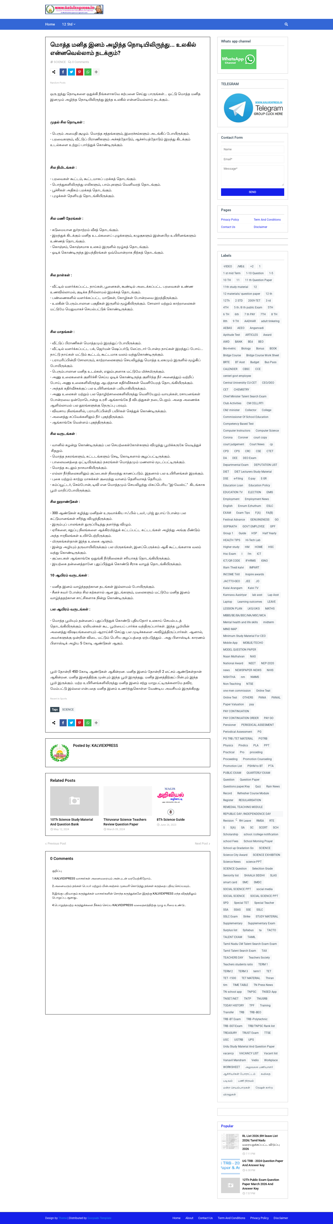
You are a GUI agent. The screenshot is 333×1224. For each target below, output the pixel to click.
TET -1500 (229, 978)
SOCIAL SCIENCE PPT (237, 889)
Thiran (270, 978)
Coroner (243, 437)
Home (177, 1218)
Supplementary (233, 923)
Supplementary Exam (261, 923)
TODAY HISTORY (233, 1005)
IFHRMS (251, 560)
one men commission (237, 690)
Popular (227, 1126)
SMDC (258, 882)
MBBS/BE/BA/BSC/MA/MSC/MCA (244, 615)
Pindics (243, 745)
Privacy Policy (230, 219)
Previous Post (57, 842)
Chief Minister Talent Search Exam (245, 396)
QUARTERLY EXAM (258, 772)
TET (268, 971)
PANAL (275, 697)
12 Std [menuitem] (67, 24)
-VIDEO (227, 266)
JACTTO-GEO (231, 581)
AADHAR (250, 321)
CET (225, 389)
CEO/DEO (268, 382)
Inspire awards (254, 574)
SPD (226, 902)
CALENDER (230, 369)
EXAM (227, 512)
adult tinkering (270, 321)
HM (247, 547)
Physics (228, 745)
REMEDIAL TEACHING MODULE (243, 807)
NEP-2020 (267, 663)
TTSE (267, 1033)
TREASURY (230, 1033)
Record (227, 793)
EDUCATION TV (233, 492)
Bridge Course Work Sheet (262, 355)
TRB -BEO (255, 1012)
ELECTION (254, 492)
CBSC (246, 369)
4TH (226, 307)
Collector (250, 410)
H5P (254, 533)
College (266, 410)
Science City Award (235, 855)
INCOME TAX (231, 574)
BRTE (226, 362)
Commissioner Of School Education (245, 417)
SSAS (237, 909)
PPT (266, 745)
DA (225, 458)
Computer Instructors (236, 430)
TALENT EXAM (232, 937)
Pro (242, 752)
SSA (225, 909)
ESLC (270, 506)
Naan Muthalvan (234, 656)
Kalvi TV (253, 588)
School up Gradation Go (238, 848)
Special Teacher (264, 902)
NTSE (249, 684)
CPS (237, 451)
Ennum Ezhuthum (249, 506)
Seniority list (231, 875)
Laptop (227, 601)
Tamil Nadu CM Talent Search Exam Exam (250, 944)
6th (237, 314)
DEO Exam (249, 458)
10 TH (227, 280)
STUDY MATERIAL (267, 916)
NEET (252, 663)
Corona (228, 437)
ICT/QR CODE (231, 560)
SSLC (259, 909)
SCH (276, 827)
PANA (262, 697)
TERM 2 (228, 971)
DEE (235, 458)
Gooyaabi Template (99, 1218)
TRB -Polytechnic (256, 1019)
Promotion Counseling (257, 759)
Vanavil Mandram (234, 1060)
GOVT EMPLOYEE (254, 526)
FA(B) (269, 512)
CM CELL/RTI (255, 403)
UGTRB (238, 1039)
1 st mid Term (232, 273)
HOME (259, 547)
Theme (62, 1218)
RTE (271, 820)
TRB (241, 1012)
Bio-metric (229, 348)
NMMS (255, 677)
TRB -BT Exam (232, 1019)
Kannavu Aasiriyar (235, 595)
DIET (226, 471)
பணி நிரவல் (246, 1080)
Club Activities (232, 403)
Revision (228, 820)
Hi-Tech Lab (253, 540)
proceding (256, 752)
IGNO (264, 560)
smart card (230, 882)
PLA (256, 745)
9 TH (236, 321)
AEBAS (227, 328)
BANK (239, 341)
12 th (269, 293)
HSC (271, 547)
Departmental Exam (236, 465)
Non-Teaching (232, 684)
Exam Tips (243, 512)
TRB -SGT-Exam (233, 1026)
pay (251, 704)
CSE (258, 451)
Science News (232, 861)
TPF (252, 1005)
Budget (254, 362)
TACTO (271, 930)
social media (264, 889)
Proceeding (230, 759)
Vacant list (271, 1053)
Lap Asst (273, 595)
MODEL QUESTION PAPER (239, 649)
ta (260, 930)
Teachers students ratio (238, 964)
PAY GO (268, 718)
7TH (263, 314)
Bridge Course (232, 355)
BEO (260, 341)
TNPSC (251, 991)
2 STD (239, 300)
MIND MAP (230, 629)
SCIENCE (60, 62)
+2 (252, 266)
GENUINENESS (259, 519)
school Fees (230, 841)
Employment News (257, 499)
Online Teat (263, 690)
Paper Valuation (233, 704)
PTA (271, 766)
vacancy (228, 1053)
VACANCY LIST (249, 1053)
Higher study (231, 547)
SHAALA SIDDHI (254, 875)
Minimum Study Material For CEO (244, 636)
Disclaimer (260, 227)
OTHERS (248, 697)
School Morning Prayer (258, 841)
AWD (226, 341)
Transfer (228, 1012)
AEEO (240, 328)
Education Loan (233, 485)
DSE (225, 478)
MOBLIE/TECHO (253, 642)
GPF (272, 526)
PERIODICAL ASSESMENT (257, 725)
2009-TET (254, 300)
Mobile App (230, 642)
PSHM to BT (255, 766)
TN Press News (263, 985)
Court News (257, 444)
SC (252, 827)
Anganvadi (257, 328)
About (189, 1218)
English (228, 506)
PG (259, 731)
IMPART (254, 567)
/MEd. (241, 266)
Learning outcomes (250, 601)
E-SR (264, 478)
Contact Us (228, 227)
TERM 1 (263, 964)
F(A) (258, 512)
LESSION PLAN (232, 608)
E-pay (251, 478)
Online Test (230, 697)
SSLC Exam (230, 916)
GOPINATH (230, 526)
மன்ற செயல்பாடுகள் (236, 1087)
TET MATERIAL (251, 978)
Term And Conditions (267, 219)
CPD (226, 451)
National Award (233, 663)
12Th (226, 300)
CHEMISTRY (241, 389)
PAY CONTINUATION (236, 711)
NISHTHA (229, 677)
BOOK (273, 348)
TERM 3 (243, 971)
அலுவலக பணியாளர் (259, 1067)
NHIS (270, 670)
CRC (248, 451)
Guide (242, 533)
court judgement (233, 444)
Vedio (255, 1060)
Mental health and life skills (240, 622)
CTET (270, 451)
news (226, 670)
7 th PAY (249, 314)
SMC (245, 882)
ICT (259, 553)
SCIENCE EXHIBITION (266, 855)
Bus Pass (270, 362)
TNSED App (269, 991)
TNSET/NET (230, 998)
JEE (247, 581)
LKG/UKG (254, 608)
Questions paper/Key (236, 786)
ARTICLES (251, 334)
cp (271, 444)
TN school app (232, 991)
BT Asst (240, 362)
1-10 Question (255, 273)
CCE (258, 369)
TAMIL (251, 937)
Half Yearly (269, 533)
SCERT (263, 827)
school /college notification (261, 834)
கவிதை (266, 1074)
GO (277, 519)
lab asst (257, 595)
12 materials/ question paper (241, 293)
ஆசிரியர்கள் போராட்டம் (239, 1074)
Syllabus (248, 930)
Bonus (260, 348)
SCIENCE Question (235, 868)
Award (267, 334)
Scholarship (230, 834)
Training (265, 1005)
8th (225, 321)
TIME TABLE (240, 985)
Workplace (271, 1060)
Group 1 (228, 533)
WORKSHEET (231, 1067)
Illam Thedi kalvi (233, 567)
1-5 (271, 273)
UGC (226, 1039)
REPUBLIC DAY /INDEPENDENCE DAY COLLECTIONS (247, 814)
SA (243, 827)
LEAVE (271, 601)
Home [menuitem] (50, 24)
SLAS (273, 875)
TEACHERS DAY (233, 957)
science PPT (254, 861)
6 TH (226, 314)
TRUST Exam (250, 1033)
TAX (264, 950)
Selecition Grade (262, 868)
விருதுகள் (229, 1094)
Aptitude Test (231, 334)
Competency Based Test (238, 423)
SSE (248, 909)
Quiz (258, 786)
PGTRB (263, 738)
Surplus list (230, 930)
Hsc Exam (229, 553)
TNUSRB (262, 998)
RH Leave (245, 820)
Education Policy (259, 485)
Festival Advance (234, 519)
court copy (260, 437)
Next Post (201, 842)
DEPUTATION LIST (265, 465)
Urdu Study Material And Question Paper (249, 1046)
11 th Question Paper (258, 280)
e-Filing (238, 478)
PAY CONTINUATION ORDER (241, 718)
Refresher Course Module (253, 793)
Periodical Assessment (237, 731)
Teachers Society (259, 957)
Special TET (241, 902)
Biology (246, 348)
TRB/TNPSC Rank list (261, 1026)
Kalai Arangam (233, 588)
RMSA (260, 820)
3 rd (268, 300)
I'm (249, 553)
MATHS (270, 608)
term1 (257, 971)
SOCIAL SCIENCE (234, 896)
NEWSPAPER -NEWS (248, 670)
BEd (250, 341)
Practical (228, 752)
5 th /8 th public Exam (248, 307)
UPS (251, 1039)
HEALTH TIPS (231, 540)
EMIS (270, 492)
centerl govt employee (237, 376)
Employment (231, 499)
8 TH (274, 314)
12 (255, 287)
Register (228, 800)
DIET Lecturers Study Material (253, 471)
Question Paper (249, 779)
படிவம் (228, 1080)
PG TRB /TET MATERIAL (238, 738)
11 (238, 280)
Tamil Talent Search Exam (239, 950)
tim (225, 985)
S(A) (233, 827)
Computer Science (267, 430)
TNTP (247, 998)
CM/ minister (231, 410)
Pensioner (229, 725)
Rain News (273, 786)
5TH (270, 307)
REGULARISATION (250, 800)
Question (228, 779)
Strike (246, 916)
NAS (253, 656)
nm (243, 677)
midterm (268, 622)
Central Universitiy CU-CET (240, 382)
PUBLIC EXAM (232, 772)
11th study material (235, 287)
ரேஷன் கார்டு (264, 1087)
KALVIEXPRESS (104, 744)
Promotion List (232, 766)
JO (257, 581)
